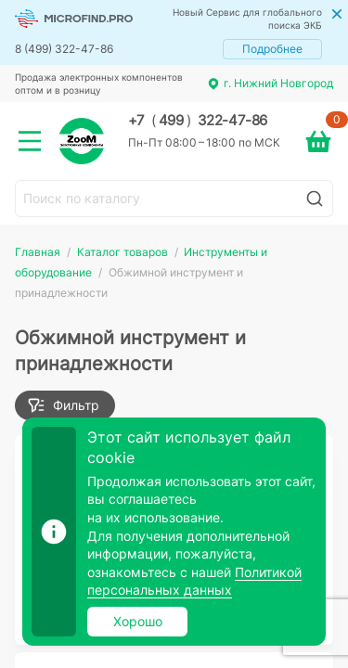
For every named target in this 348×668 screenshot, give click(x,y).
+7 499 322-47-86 (197, 120)
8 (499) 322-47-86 (64, 49)
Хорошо (137, 621)
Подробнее (272, 49)
